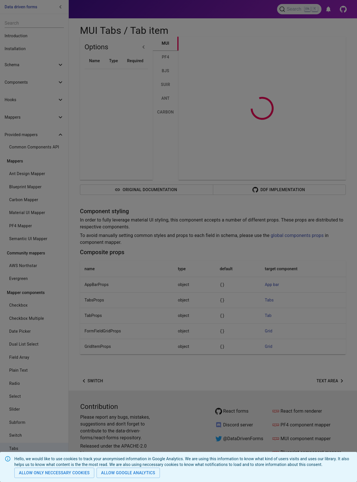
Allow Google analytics (128, 473)
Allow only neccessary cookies (54, 473)
